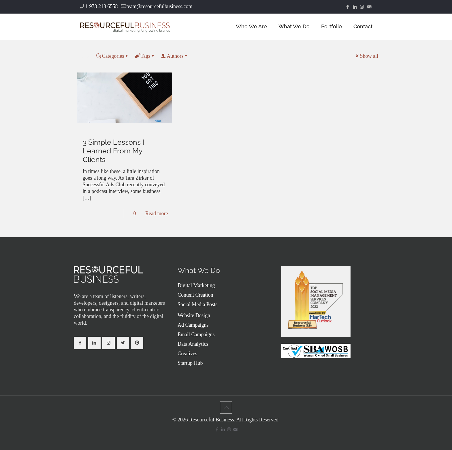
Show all (366, 56)
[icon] (369, 7)
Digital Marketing (196, 285)
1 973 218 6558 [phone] (101, 6)
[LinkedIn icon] (355, 7)
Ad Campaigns (193, 325)
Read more (156, 213)
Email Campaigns (196, 334)
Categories (112, 56)
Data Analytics (193, 344)
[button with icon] (80, 343)
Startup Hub (190, 363)
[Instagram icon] (362, 7)
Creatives (187, 353)
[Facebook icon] (347, 7)
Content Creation (195, 295)
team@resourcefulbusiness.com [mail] (160, 6)
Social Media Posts (197, 304)
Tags (144, 56)
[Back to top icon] (226, 407)
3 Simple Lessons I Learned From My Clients (113, 151)
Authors (175, 56)
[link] (108, 274)
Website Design (194, 315)
